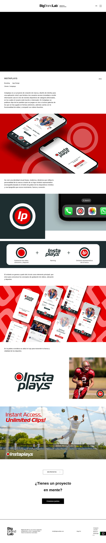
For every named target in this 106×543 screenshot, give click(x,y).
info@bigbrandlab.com (58, 531)
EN (96, 6)
